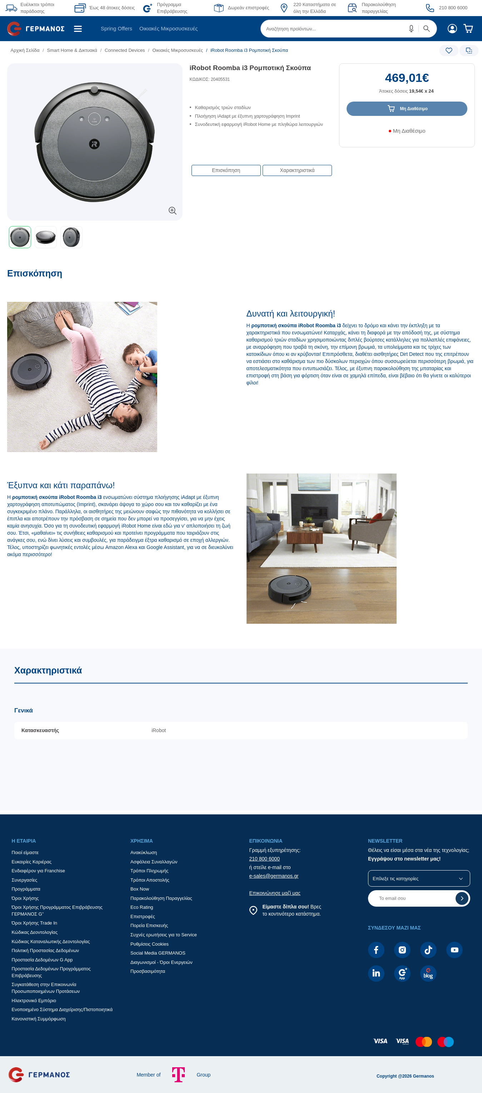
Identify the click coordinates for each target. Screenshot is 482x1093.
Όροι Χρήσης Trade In (35, 923)
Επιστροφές (142, 916)
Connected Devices (125, 50)
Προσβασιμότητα (147, 971)
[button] (411, 28)
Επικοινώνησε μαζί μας (275, 893)
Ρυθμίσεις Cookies (149, 944)
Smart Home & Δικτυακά (72, 50)
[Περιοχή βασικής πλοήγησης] (241, 28)
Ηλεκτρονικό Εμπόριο (34, 1000)
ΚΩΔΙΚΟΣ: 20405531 (210, 79)
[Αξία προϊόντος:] (407, 86)
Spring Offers (116, 28)
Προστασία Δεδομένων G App (42, 959)
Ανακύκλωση (143, 852)
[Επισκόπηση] (241, 458)
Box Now (139, 889)
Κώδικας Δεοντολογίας (35, 932)
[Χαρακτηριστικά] (241, 730)
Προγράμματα (26, 889)
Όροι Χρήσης (25, 898)
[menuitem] (38, 28)
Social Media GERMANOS (157, 953)
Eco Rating (141, 907)
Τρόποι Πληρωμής (149, 870)
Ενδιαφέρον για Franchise (38, 870)
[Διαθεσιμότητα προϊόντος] (407, 133)
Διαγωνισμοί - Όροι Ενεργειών (161, 962)
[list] (197, 50)
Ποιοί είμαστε (25, 852)
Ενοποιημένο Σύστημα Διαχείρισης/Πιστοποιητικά (62, 1009)
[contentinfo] (241, 1045)
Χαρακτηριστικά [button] (297, 170)
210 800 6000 (264, 859)
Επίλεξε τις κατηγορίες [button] (395, 878)
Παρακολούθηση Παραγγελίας (161, 898)
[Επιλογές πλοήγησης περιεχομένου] (261, 167)
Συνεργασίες (25, 880)
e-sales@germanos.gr (274, 876)
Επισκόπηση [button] (226, 170)
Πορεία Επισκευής (149, 925)
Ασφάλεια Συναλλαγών (154, 861)
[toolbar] (95, 237)
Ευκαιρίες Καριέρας (32, 861)
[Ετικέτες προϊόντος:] (95, 71)
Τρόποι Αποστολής (149, 880)
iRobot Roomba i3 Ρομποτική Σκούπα (250, 68)
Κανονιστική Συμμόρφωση (39, 1018)
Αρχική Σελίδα (25, 50)
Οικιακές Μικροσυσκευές (168, 28)
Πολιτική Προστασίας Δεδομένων (45, 950)
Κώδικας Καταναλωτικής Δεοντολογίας (51, 941)
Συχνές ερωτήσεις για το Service (163, 934)
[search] (348, 29)
